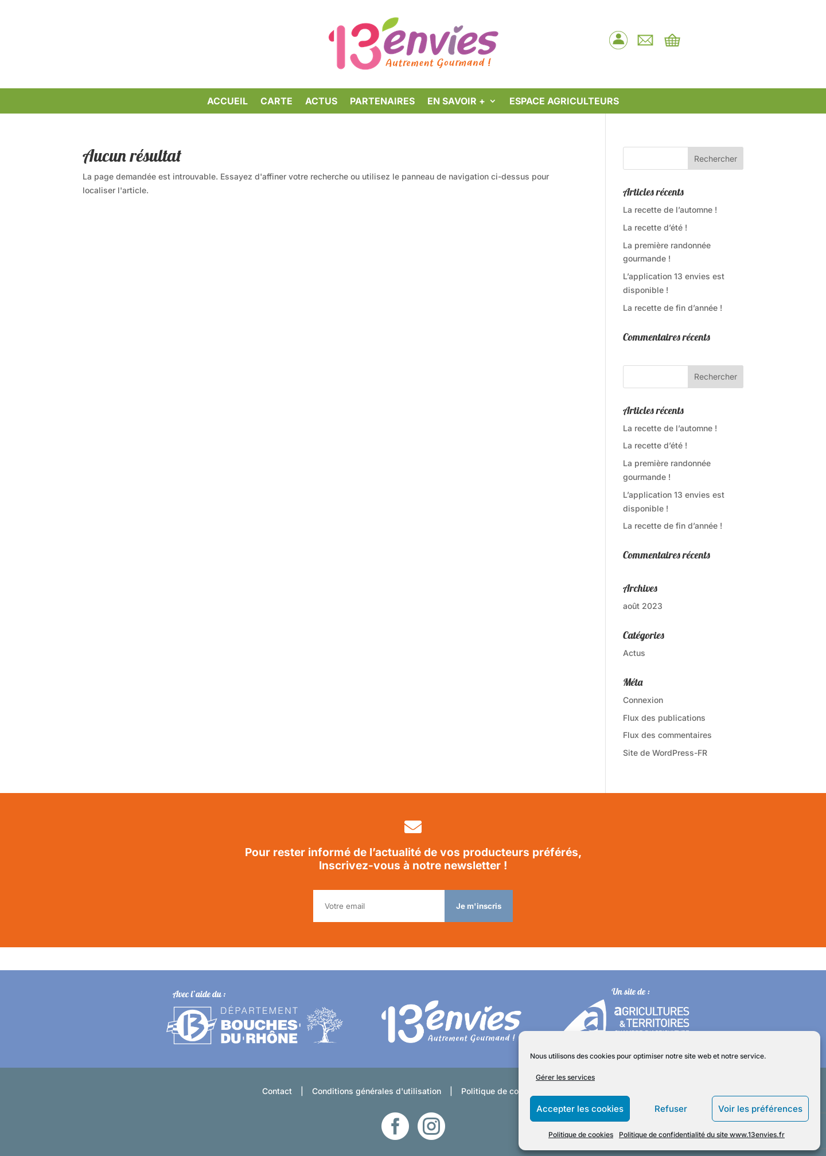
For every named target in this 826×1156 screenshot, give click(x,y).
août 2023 (643, 606)
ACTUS (321, 102)
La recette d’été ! (655, 227)
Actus (634, 653)
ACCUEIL (227, 102)
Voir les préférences (760, 1108)
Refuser (670, 1108)
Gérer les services (565, 1077)
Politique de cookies (580, 1134)
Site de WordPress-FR (665, 752)
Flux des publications (664, 717)
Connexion (643, 700)
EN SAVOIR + (456, 102)
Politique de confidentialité (512, 1091)
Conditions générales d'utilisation (376, 1091)
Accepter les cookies (580, 1108)
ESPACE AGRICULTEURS (564, 102)
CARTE (276, 102)
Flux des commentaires (667, 735)
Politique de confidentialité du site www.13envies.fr (702, 1134)
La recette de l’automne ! (670, 209)
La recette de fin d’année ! (672, 308)
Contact (277, 1091)
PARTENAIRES (382, 102)
